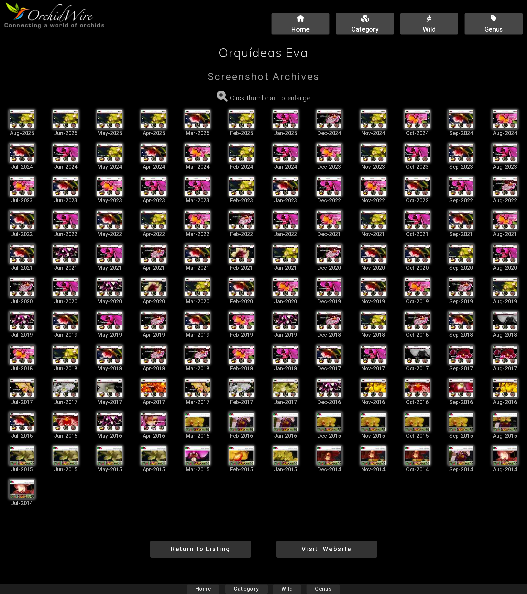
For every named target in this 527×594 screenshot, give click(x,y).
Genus (323, 589)
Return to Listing (200, 549)
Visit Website (326, 549)
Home (203, 589)
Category (246, 589)
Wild (287, 589)
